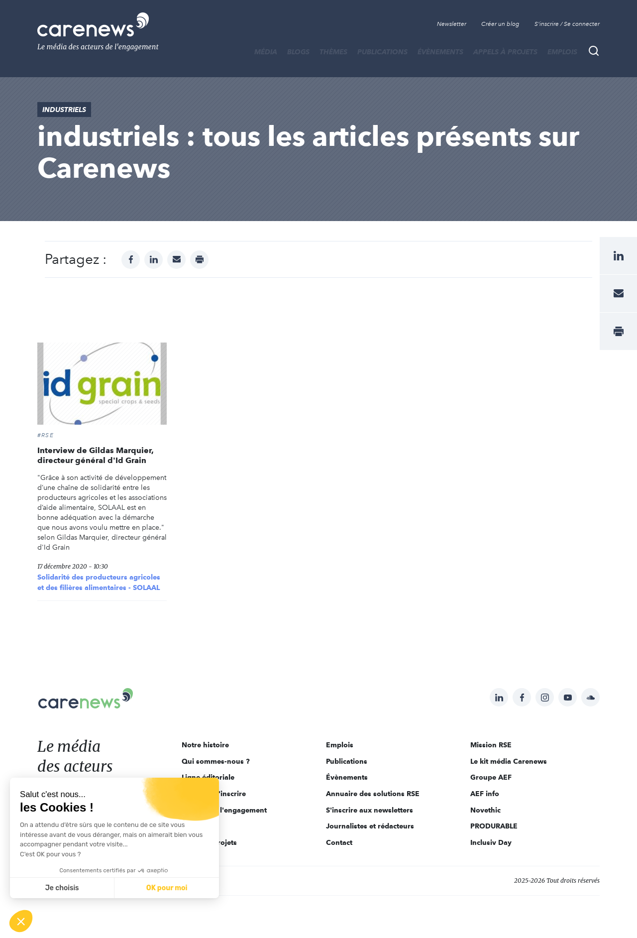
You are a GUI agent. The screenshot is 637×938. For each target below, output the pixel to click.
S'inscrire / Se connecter (567, 23)
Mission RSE (491, 745)
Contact (339, 842)
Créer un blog (500, 23)
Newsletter (451, 23)
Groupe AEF (491, 777)
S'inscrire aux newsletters (369, 810)
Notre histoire (205, 745)
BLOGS (298, 52)
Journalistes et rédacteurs (370, 826)
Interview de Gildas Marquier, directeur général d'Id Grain (95, 455)
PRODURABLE (494, 826)
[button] (21, 921)
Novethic (485, 810)
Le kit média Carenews (508, 761)
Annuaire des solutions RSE (373, 794)
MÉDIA (265, 52)
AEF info (484, 794)
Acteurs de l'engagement (224, 810)
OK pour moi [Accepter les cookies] (167, 888)
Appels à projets (505, 52)
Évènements (440, 52)
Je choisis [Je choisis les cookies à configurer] (62, 888)
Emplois (562, 52)
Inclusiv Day (491, 842)
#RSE (45, 435)
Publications (382, 52)
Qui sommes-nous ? (216, 761)
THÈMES (333, 52)
